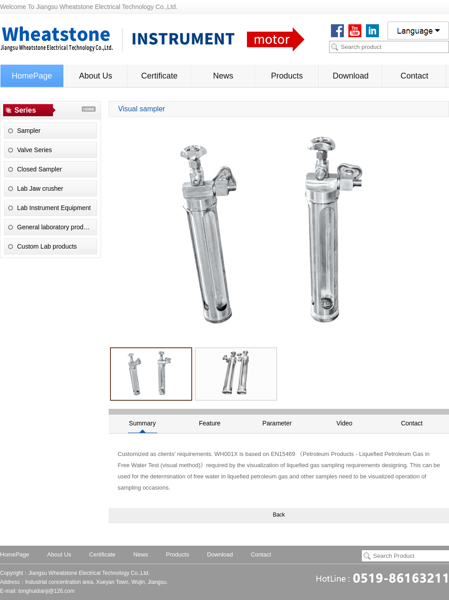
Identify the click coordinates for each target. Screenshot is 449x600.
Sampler (28, 130)
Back (279, 515)
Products (287, 75)
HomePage (32, 75)
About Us (95, 75)
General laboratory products (56, 227)
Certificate (159, 75)
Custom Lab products (47, 246)
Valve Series (34, 149)
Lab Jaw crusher (40, 188)
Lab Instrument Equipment (54, 207)
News (223, 75)
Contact (414, 75)
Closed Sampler (39, 169)
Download (351, 75)
